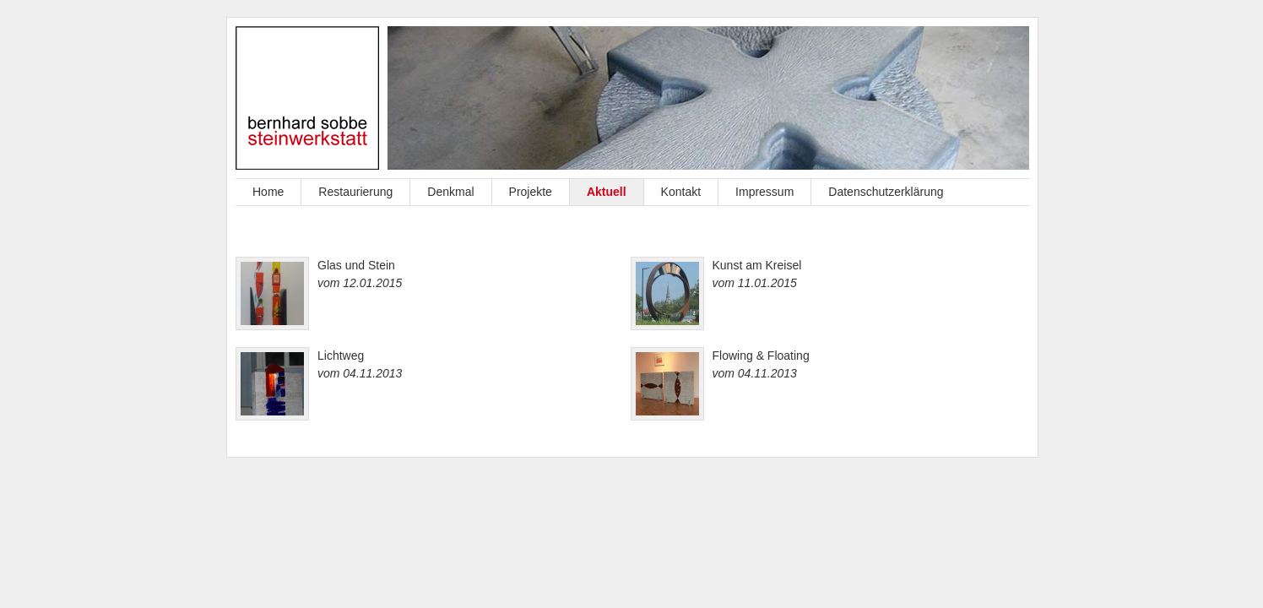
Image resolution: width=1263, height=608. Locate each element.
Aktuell (606, 191)
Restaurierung (355, 191)
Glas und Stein (356, 265)
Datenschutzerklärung (885, 191)
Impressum (764, 191)
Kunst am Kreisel (757, 265)
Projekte (530, 191)
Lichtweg (340, 355)
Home (268, 191)
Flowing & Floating (761, 355)
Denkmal (450, 191)
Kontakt (681, 191)
